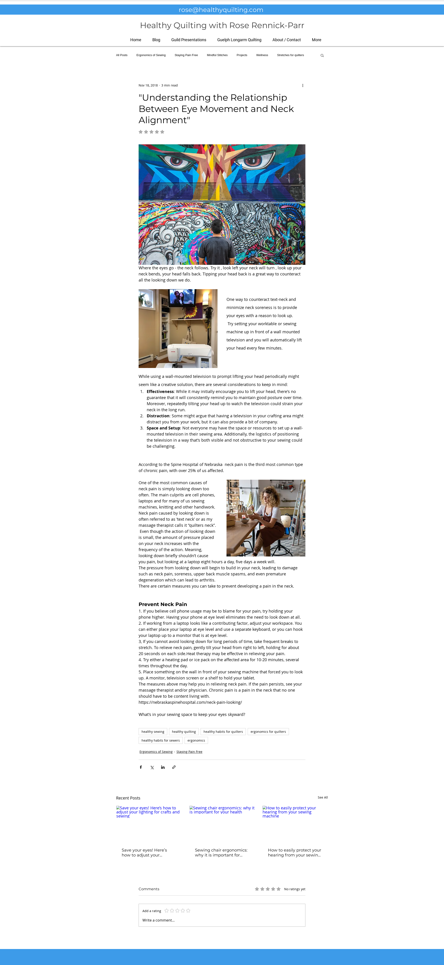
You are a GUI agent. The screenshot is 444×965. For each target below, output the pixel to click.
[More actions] (302, 85)
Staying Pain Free (186, 55)
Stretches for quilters (290, 55)
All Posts (122, 55)
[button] (316, 40)
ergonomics (196, 740)
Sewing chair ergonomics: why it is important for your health (221, 853)
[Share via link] (174, 767)
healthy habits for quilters (223, 731)
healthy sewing (153, 731)
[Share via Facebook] (141, 767)
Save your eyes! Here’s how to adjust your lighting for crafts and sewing (144, 853)
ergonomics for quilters (268, 731)
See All (323, 797)
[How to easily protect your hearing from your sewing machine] (295, 824)
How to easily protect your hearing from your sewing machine (294, 853)
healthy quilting (184, 731)
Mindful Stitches (217, 55)
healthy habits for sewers (161, 740)
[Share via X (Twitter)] (152, 767)
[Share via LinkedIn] (163, 767)
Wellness (262, 55)
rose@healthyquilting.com (221, 10)
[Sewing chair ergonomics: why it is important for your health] (222, 824)
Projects (242, 55)
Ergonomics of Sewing (151, 55)
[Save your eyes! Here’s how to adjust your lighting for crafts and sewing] (148, 824)
